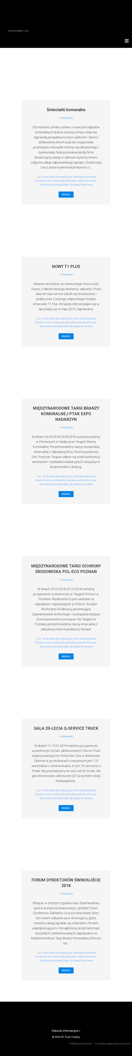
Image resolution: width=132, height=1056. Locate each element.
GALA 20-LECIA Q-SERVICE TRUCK (66, 728)
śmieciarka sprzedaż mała (54, 184)
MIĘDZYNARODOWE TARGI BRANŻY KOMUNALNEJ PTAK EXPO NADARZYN (66, 414)
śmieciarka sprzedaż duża (57, 176)
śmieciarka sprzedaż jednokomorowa (74, 180)
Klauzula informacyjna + (66, 1030)
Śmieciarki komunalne (66, 109)
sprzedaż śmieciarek (81, 184)
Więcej (66, 194)
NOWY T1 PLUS (66, 266)
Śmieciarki (67, 118)
